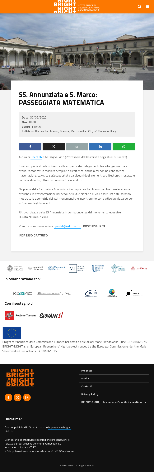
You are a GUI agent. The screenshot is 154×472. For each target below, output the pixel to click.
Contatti (86, 386)
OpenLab (36, 157)
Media (85, 378)
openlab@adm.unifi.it (67, 226)
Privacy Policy (89, 394)
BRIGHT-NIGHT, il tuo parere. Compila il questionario (113, 402)
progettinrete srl (86, 465)
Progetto (86, 370)
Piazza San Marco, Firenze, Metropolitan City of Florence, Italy (75, 131)
